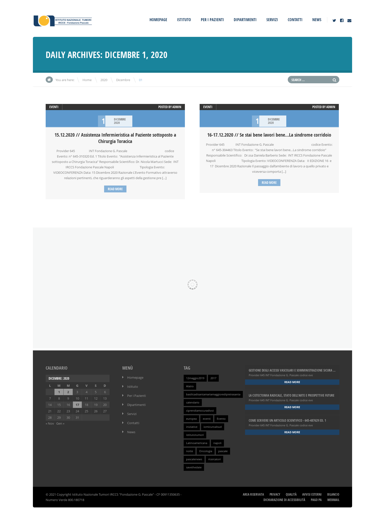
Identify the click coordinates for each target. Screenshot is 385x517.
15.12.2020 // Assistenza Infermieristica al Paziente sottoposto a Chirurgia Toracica (115, 137)
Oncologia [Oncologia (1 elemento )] (205, 451)
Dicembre (123, 80)
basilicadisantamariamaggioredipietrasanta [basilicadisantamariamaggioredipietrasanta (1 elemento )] (213, 394)
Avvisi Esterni (312, 494)
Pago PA (316, 499)
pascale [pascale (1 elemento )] (223, 451)
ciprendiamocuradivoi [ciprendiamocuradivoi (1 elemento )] (200, 410)
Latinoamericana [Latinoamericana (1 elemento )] (196, 443)
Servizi (272, 19)
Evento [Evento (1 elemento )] (221, 418)
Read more (115, 189)
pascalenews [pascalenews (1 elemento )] (194, 459)
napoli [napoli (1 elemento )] (217, 443)
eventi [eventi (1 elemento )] (207, 418)
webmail (333, 499)
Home (87, 80)
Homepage (158, 19)
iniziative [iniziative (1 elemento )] (191, 426)
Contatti (295, 19)
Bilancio (333, 494)
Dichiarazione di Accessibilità (284, 499)
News (316, 19)
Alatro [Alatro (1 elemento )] (190, 386)
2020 (103, 80)
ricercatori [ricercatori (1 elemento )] (214, 459)
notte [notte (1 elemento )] (189, 451)
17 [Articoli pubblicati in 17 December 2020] (77, 404)
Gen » (60, 423)
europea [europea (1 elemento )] (191, 418)
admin (176, 107)
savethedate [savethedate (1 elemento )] (194, 467)
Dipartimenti (245, 19)
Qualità (291, 494)
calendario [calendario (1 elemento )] (192, 402)
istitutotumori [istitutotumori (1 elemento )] (195, 434)
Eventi (53, 107)
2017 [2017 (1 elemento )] (213, 378)
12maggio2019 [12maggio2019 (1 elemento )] (195, 378)
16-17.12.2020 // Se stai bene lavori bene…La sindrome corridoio (269, 134)
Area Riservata (253, 494)
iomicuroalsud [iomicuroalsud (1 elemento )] (213, 426)
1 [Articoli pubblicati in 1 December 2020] (59, 391)
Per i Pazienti (212, 19)
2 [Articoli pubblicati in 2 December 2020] (68, 391)
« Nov (50, 423)
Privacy (275, 494)
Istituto (184, 19)
